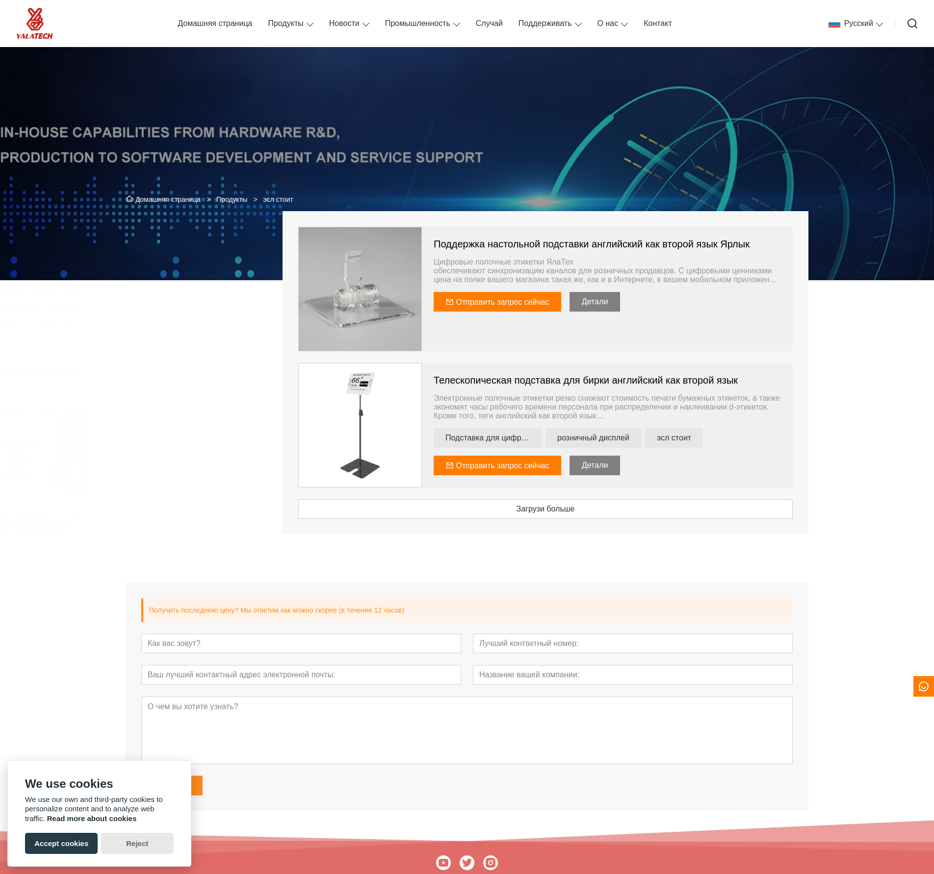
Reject (137, 843)
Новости (344, 23)
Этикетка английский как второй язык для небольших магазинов (188, 272)
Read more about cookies (92, 818)
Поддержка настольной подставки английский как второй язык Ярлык (619, 244)
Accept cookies (61, 843)
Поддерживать (545, 23)
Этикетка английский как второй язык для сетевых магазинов (188, 254)
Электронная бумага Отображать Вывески (188, 290)
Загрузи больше (573, 509)
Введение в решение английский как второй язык (188, 326)
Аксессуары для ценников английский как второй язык (188, 308)
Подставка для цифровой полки (521, 438)
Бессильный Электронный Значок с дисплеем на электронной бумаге (177, 524)
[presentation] (139, 463)
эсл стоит (701, 438)
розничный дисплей (621, 438)
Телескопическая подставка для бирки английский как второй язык (613, 380)
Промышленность (417, 23)
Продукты (285, 23)
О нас (608, 23)
